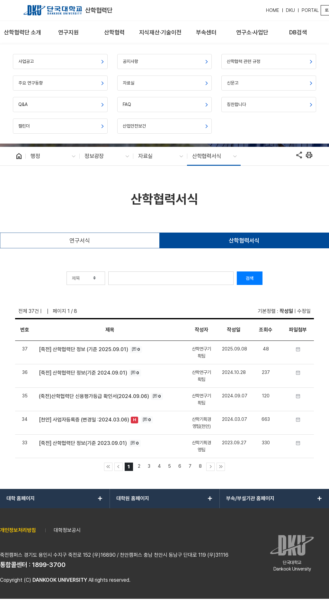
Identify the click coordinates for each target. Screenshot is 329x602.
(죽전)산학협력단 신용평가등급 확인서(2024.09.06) (94, 396)
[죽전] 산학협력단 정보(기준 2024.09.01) (83, 373)
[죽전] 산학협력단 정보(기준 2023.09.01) (83, 443)
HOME (272, 10)
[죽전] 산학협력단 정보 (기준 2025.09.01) (83, 349)
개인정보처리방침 (18, 530)
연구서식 (79, 240)
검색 (249, 278)
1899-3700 (49, 565)
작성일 (286, 311)
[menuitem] (22, 32)
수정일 (304, 311)
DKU (290, 10)
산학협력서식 (244, 240)
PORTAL (310, 10)
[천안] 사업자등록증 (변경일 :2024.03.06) (84, 420)
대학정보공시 (67, 530)
